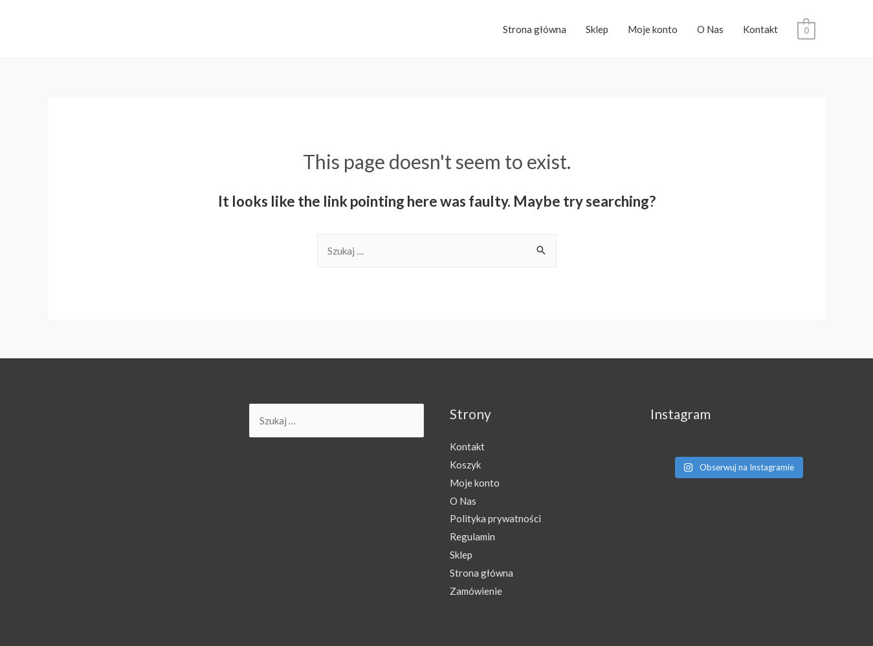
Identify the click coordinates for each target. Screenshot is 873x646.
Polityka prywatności (495, 518)
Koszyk (465, 464)
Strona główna (534, 29)
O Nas (710, 29)
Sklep (597, 29)
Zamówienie (476, 591)
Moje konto (653, 29)
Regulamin (472, 536)
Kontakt (760, 29)
